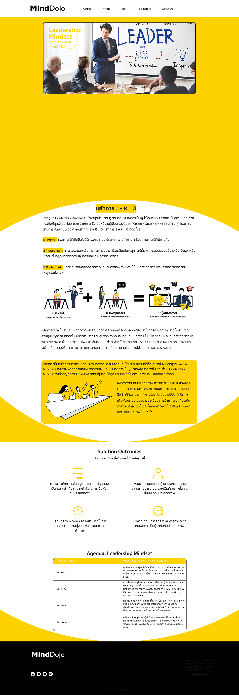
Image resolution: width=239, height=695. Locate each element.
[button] (87, 9)
